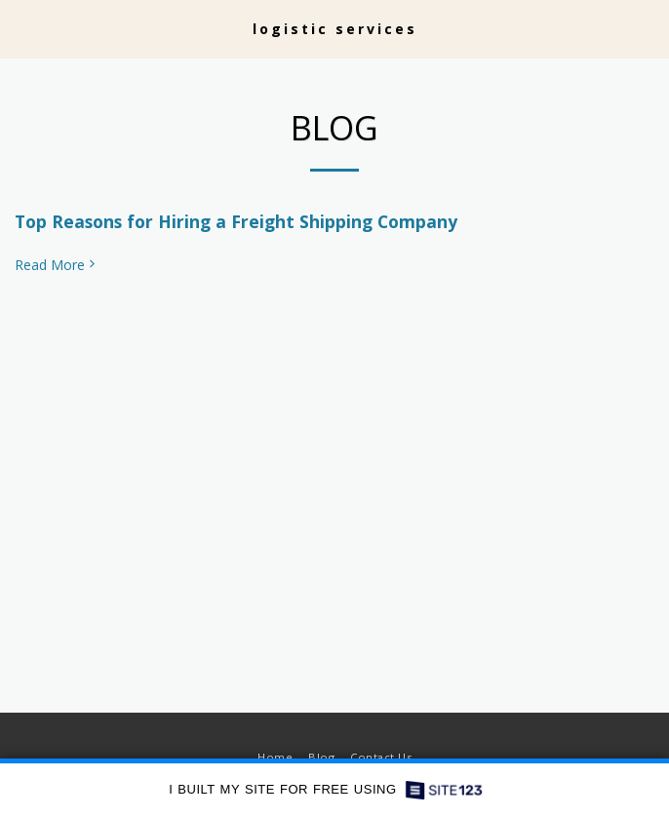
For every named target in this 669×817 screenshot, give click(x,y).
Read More (56, 265)
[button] (21, 28)
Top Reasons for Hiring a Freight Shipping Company (236, 221)
